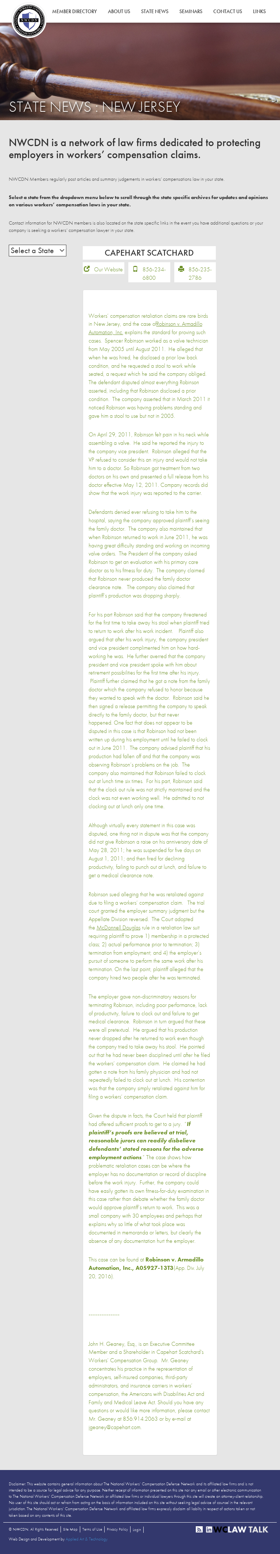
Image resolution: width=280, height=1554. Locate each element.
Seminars (190, 11)
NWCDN (29, 20)
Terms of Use (92, 1529)
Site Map (70, 1529)
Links (259, 11)
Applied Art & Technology (87, 1540)
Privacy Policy (117, 1529)
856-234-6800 (154, 274)
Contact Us (227, 11)
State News (154, 11)
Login (137, 1530)
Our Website (108, 270)
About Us (119, 11)
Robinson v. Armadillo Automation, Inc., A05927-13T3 (146, 1265)
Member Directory (74, 11)
